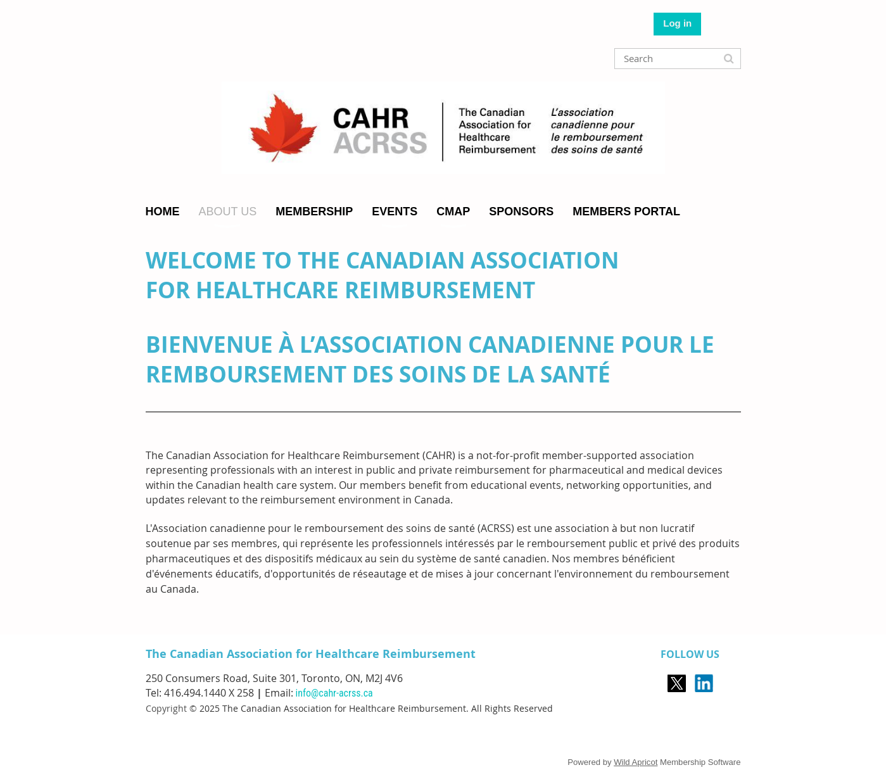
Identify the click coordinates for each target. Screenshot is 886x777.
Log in (677, 23)
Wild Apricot (635, 762)
